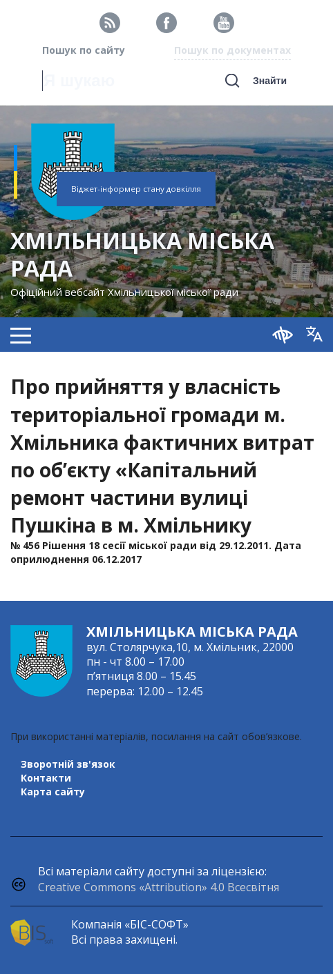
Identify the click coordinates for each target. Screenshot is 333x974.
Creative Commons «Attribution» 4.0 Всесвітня (158, 887)
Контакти (46, 777)
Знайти (270, 80)
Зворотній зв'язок (68, 764)
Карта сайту (53, 791)
